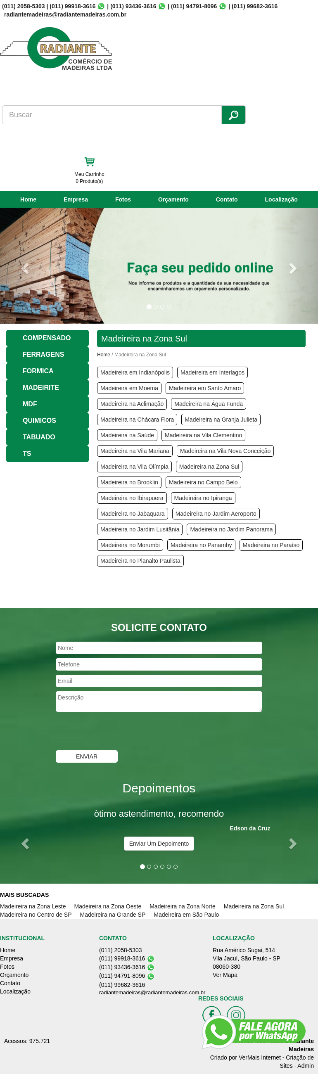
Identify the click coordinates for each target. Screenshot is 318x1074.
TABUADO (39, 437)
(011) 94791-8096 (194, 6)
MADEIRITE (41, 387)
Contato (227, 199)
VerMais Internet (260, 1057)
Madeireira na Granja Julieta (221, 419)
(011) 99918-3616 (72, 6)
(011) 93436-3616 (133, 6)
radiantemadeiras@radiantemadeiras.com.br (152, 992)
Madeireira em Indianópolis (135, 372)
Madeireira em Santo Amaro (205, 388)
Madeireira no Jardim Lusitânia (139, 529)
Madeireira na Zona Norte (183, 906)
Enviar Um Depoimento (159, 843)
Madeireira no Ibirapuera (132, 498)
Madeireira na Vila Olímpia (134, 466)
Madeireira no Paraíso (271, 545)
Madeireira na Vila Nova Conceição (225, 451)
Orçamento (173, 199)
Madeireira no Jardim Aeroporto (216, 513)
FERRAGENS (43, 354)
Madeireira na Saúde (127, 435)
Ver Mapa (225, 975)
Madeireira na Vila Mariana (134, 451)
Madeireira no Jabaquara (132, 513)
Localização (281, 199)
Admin (305, 1065)
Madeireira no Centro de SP (36, 914)
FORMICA (38, 371)
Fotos (123, 199)
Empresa (76, 199)
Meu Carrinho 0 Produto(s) (89, 177)
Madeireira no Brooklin (129, 482)
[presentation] (118, 732)
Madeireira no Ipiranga (203, 498)
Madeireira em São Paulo (186, 914)
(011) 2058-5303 (23, 6)
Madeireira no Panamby (201, 545)
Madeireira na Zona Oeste (108, 906)
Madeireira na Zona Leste (33, 906)
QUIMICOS (39, 420)
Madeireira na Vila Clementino (203, 435)
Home (28, 199)
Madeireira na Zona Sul (209, 466)
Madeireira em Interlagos (212, 372)
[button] (24, 266)
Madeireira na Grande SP (113, 914)
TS (27, 453)
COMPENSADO (47, 337)
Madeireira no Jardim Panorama (231, 529)
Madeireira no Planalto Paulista (140, 560)
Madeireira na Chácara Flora (137, 419)
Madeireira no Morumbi (130, 545)
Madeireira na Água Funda (208, 404)
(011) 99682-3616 (255, 6)
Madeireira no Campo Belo (203, 482)
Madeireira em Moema (129, 388)
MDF (30, 404)
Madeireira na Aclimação (132, 404)
